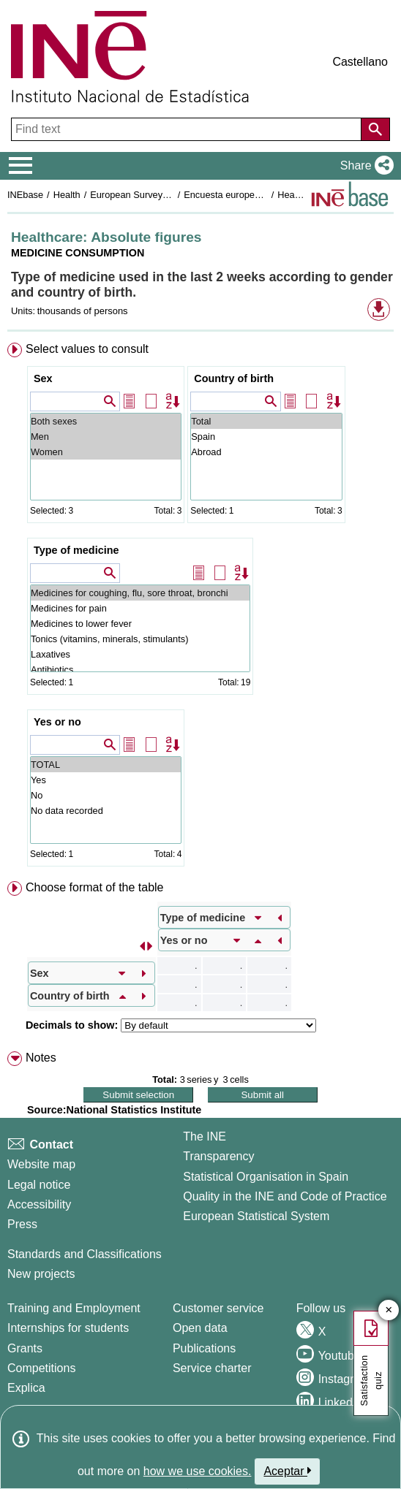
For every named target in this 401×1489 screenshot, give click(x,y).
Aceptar (287, 1470)
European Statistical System (256, 1216)
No (106, 795)
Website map (41, 1164)
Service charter (212, 1368)
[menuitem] (200, 607)
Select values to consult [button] (87, 349)
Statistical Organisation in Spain (265, 1176)
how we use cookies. (197, 1471)
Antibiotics (140, 669)
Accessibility (39, 1204)
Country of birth (234, 378)
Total (266, 421)
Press (22, 1224)
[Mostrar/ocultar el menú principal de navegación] (20, 166)
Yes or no (57, 722)
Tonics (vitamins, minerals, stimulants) (140, 639)
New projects (41, 1274)
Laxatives (140, 654)
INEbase (25, 194)
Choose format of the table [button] (95, 887)
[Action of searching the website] (375, 129)
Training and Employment (73, 1308)
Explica (26, 1388)
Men (106, 436)
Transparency (218, 1156)
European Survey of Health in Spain (164, 194)
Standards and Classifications (84, 1254)
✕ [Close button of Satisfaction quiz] (388, 1310)
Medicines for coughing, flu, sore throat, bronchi (140, 593)
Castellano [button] (360, 62)
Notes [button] (41, 1057)
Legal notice (38, 1184)
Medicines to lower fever (140, 623)
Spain (266, 436)
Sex (43, 378)
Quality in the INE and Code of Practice (284, 1196)
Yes (106, 780)
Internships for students (68, 1328)
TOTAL (106, 764)
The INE (204, 1136)
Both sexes (106, 421)
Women (106, 452)
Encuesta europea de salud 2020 (252, 194)
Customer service (218, 1308)
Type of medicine (76, 550)
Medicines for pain (140, 608)
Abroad (266, 452)
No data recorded (106, 810)
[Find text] (187, 129)
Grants (24, 1348)
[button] (364, 166)
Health (66, 194)
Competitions (41, 1368)
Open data (200, 1328)
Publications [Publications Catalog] (204, 1348)
